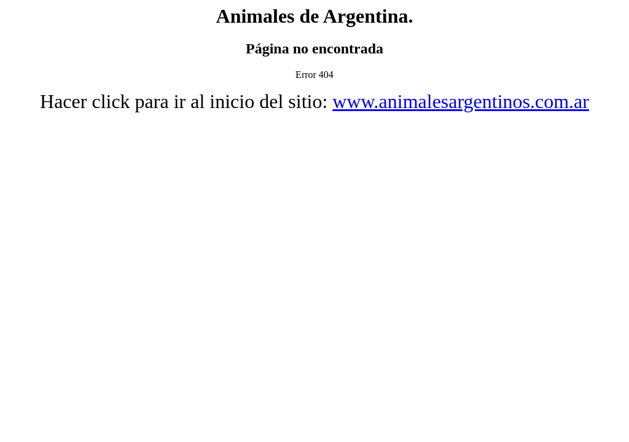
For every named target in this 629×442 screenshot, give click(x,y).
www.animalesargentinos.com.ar (460, 101)
